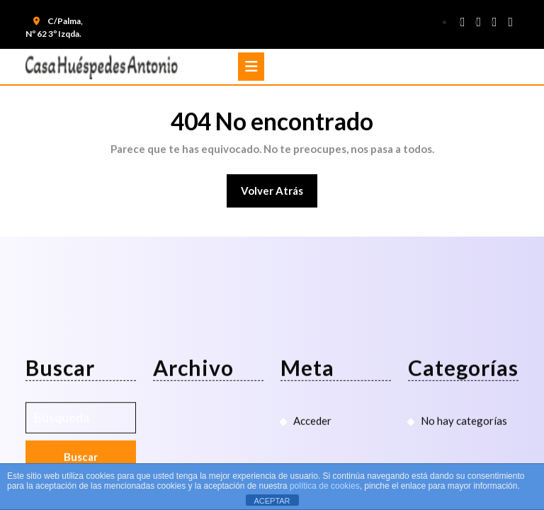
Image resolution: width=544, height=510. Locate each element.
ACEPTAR (272, 501)
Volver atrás (279, 195)
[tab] (251, 66)
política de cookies (325, 486)
